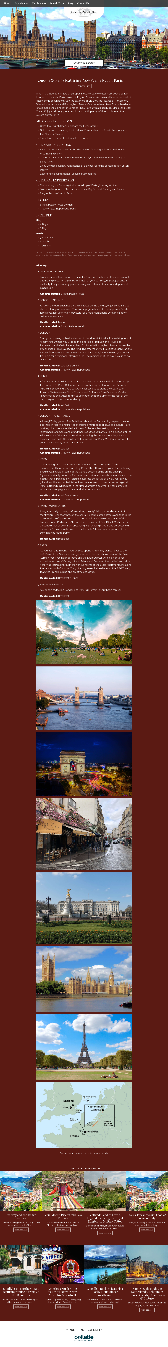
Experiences (21, 3)
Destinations (39, 3)
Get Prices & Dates (84, 62)
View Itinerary (84, 86)
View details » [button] (21, 1230)
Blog (70, 3)
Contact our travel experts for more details (84, 1153)
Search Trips (57, 3)
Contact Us (83, 3)
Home (7, 3)
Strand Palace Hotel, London (56, 204)
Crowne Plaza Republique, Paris (58, 208)
